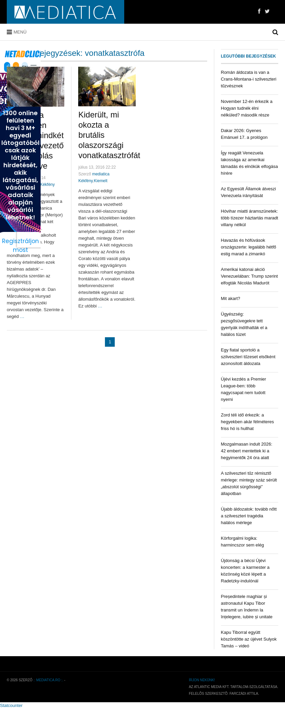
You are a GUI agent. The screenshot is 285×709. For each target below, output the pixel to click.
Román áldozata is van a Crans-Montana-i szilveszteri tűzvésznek (249, 79)
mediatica (100, 174)
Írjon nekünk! (202, 680)
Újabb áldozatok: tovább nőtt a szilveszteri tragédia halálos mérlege (249, 516)
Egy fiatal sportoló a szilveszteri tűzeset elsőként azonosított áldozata (248, 356)
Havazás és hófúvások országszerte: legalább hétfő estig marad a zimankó (248, 247)
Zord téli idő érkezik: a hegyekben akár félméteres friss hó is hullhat (247, 421)
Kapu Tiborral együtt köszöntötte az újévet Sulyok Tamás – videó (249, 639)
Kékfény (47, 184)
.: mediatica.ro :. (48, 680)
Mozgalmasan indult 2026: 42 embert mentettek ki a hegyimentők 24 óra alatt (246, 451)
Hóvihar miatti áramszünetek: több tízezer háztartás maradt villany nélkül (249, 218)
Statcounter (11, 705)
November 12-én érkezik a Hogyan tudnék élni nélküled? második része (246, 108)
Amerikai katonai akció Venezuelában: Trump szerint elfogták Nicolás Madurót (249, 276)
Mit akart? (230, 298)
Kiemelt (100, 180)
